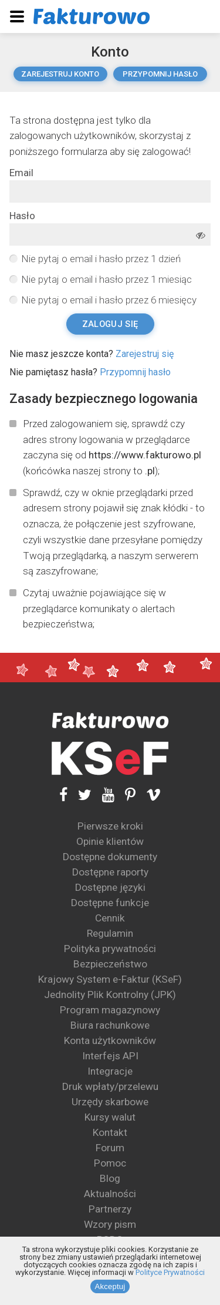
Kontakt (110, 1132)
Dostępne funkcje (110, 902)
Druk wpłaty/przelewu (110, 1086)
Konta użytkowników (110, 1040)
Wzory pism (110, 1224)
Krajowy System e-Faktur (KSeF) (110, 979)
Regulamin (110, 933)
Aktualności (110, 1194)
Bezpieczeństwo (110, 964)
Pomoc (110, 1163)
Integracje (110, 1071)
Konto (110, 52)
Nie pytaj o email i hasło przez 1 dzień (101, 259)
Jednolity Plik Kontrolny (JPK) (110, 994)
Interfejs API (110, 1056)
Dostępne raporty (110, 872)
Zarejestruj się (145, 353)
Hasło (22, 216)
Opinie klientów (110, 841)
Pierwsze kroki (110, 826)
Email (21, 173)
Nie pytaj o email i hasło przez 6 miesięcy (109, 300)
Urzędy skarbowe (110, 1102)
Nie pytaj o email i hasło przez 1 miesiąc (106, 279)
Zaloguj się (110, 324)
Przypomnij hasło (160, 74)
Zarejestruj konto (60, 74)
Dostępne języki (110, 887)
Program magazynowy (110, 1010)
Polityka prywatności (110, 948)
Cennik (110, 918)
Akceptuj (110, 1286)
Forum (110, 1148)
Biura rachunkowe (110, 1025)
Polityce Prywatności (170, 1272)
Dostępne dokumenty (110, 857)
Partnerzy (110, 1209)
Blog (110, 1178)
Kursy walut (110, 1117)
